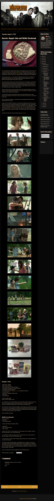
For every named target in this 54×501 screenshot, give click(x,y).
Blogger (34, 498)
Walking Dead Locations (45, 117)
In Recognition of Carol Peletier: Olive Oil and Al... (46, 79)
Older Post (34, 486)
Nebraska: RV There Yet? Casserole (45, 74)
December (45, 64)
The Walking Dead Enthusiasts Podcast (45, 115)
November (45, 66)
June (44, 104)
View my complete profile (45, 47)
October (44, 68)
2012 (43, 63)
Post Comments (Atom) (22, 491)
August (44, 71)
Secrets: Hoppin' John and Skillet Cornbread (46, 94)
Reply (6, 465)
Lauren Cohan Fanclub (45, 121)
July (44, 103)
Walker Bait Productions (45, 119)
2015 (43, 58)
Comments (44, 136)
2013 (43, 61)
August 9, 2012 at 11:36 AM (15, 462)
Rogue (48, 36)
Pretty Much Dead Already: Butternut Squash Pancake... (46, 84)
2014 (43, 59)
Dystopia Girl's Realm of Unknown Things (45, 126)
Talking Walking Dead (45, 123)
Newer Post (4, 486)
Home (19, 486)
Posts (43, 134)
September (45, 69)
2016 (43, 56)
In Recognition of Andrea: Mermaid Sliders (46, 99)
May (44, 106)
